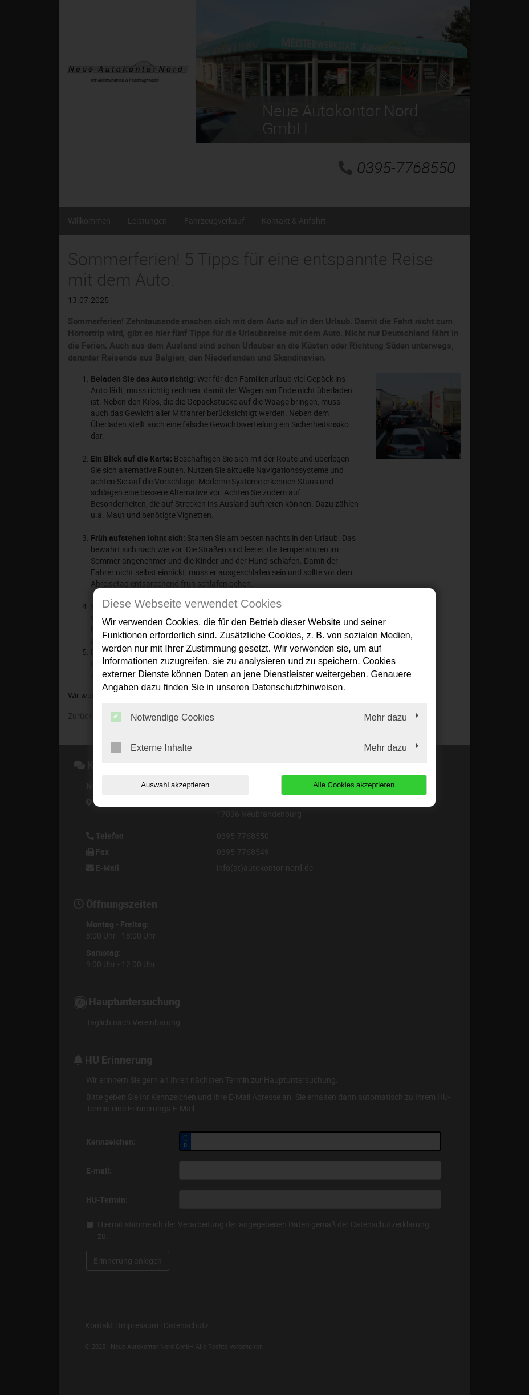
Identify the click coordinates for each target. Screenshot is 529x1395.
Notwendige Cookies (162, 717)
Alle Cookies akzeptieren (353, 785)
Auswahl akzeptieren (175, 785)
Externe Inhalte (151, 747)
